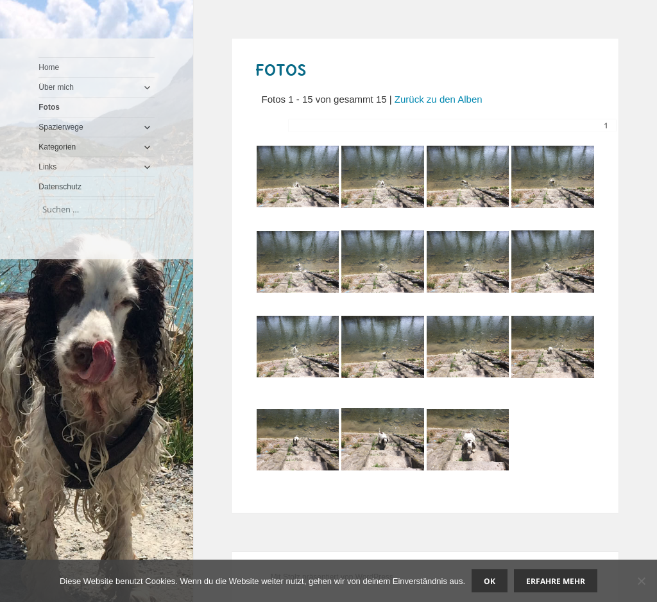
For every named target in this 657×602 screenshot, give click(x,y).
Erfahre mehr (555, 581)
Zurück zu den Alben (438, 99)
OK (489, 581)
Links (47, 166)
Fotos (49, 107)
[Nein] (641, 580)
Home (48, 67)
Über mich (56, 87)
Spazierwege (60, 127)
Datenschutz (59, 186)
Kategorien (57, 146)
